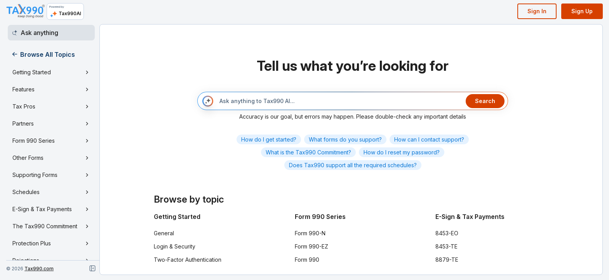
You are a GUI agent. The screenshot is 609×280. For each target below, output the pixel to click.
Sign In (536, 11)
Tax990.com (39, 268)
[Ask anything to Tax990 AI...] (339, 101)
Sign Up (582, 11)
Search (485, 101)
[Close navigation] (92, 268)
